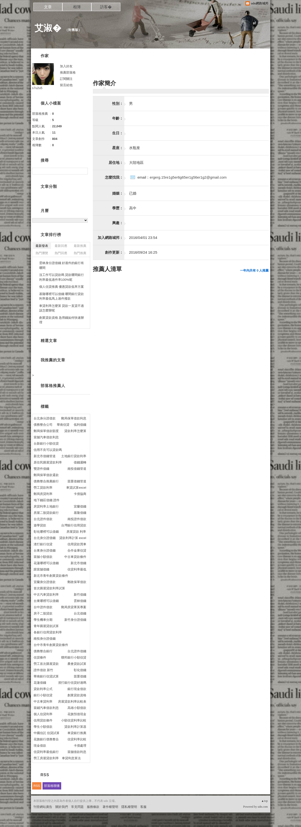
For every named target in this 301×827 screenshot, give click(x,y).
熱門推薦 (80, 253)
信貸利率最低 (76, 569)
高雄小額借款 (76, 708)
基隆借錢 (80, 513)
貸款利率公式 (43, 689)
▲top (264, 801)
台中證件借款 (43, 607)
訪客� (106, 7)
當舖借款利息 (76, 752)
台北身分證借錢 (45, 538)
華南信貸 (63, 424)
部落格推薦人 (53, 386)
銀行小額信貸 (43, 695)
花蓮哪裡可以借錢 (46, 563)
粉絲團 (38, 823)
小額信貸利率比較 (73, 720)
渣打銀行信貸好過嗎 (72, 682)
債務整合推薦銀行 (46, 481)
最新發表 (42, 246)
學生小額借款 (43, 726)
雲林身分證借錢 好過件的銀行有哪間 (61, 265)
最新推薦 (80, 246)
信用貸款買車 (76, 544)
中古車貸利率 (43, 701)
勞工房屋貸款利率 (46, 758)
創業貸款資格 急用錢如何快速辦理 (61, 320)
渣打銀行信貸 (43, 544)
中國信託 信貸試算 (47, 733)
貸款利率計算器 (75, 726)
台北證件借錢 (76, 651)
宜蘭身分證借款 (45, 582)
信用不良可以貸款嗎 (48, 450)
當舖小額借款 (43, 557)
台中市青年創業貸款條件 (51, 645)
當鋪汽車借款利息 (46, 708)
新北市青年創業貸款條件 (51, 575)
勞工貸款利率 (43, 487)
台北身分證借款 (45, 418)
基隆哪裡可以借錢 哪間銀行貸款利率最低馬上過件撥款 (61, 296)
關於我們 (61, 807)
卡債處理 (80, 745)
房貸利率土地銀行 (46, 506)
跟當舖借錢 (41, 569)
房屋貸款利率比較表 (72, 701)
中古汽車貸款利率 (46, 594)
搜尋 (83, 171)
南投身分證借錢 (45, 638)
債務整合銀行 (43, 651)
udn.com (263, 806)
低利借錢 (80, 424)
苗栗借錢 (80, 676)
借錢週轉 (80, 462)
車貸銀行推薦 (76, 733)
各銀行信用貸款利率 (48, 632)
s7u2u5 (37, 88)
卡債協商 (80, 494)
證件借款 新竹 (43, 670)
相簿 (77, 7)
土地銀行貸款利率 (73, 456)
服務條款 (93, 807)
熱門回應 (61, 253)
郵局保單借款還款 (46, 475)
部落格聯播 (52, 786)
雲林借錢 (80, 601)
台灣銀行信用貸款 (73, 525)
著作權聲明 (110, 807)
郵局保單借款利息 (73, 418)
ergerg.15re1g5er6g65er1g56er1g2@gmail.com (188, 177)
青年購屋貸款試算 (46, 626)
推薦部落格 (68, 72)
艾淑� (48, 28)
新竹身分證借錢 (75, 620)
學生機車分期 (43, 620)
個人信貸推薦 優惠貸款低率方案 (61, 286)
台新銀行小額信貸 (46, 443)
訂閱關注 (66, 79)
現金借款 (40, 745)
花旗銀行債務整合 (46, 739)
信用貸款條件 (43, 720)
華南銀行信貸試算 (46, 676)
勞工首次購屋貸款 (46, 664)
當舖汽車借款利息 (46, 437)
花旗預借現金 (76, 714)
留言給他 (66, 85)
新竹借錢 (80, 594)
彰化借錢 (80, 670)
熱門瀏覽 (42, 253)
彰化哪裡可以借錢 (46, 531)
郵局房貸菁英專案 (73, 607)
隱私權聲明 (129, 807)
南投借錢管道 (76, 468)
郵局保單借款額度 (46, 431)
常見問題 (77, 807)
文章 (48, 7)
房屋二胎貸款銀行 (46, 513)
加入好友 (66, 66)
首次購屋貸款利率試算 (49, 588)
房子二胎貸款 (43, 613)
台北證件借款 (43, 519)
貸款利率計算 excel (72, 538)
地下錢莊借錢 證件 (47, 500)
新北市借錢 (78, 563)
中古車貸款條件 (75, 557)
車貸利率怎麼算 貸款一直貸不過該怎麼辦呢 (61, 308)
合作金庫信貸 (76, 550)
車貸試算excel (76, 487)
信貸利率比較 (76, 739)
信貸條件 (40, 657)
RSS (37, 786)
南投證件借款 (76, 519)
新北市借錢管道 (45, 456)
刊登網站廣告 (42, 807)
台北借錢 (80, 613)
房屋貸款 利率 (76, 531)
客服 (143, 807)
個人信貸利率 (43, 714)
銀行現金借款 (76, 689)
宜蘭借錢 (80, 506)
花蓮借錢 (40, 682)
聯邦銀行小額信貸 (73, 657)
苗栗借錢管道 (76, 481)
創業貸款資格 (76, 695)
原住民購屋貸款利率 (48, 462)
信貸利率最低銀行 (46, 752)
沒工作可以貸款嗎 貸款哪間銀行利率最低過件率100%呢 (61, 277)
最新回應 (61, 246)
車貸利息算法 (71, 758)
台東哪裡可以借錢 (46, 601)
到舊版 (73, 30)
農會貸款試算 (76, 664)
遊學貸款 (40, 525)
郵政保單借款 (76, 582)
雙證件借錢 (41, 468)
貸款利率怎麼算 (75, 431)
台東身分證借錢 (45, 550)
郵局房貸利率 (43, 494)
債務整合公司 (43, 424)
